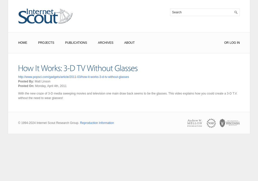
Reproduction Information (97, 123)
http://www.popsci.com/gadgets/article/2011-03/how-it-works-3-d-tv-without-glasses (73, 77)
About (129, 42)
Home (22, 42)
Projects (46, 42)
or (226, 42)
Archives (105, 42)
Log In (235, 42)
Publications (76, 42)
